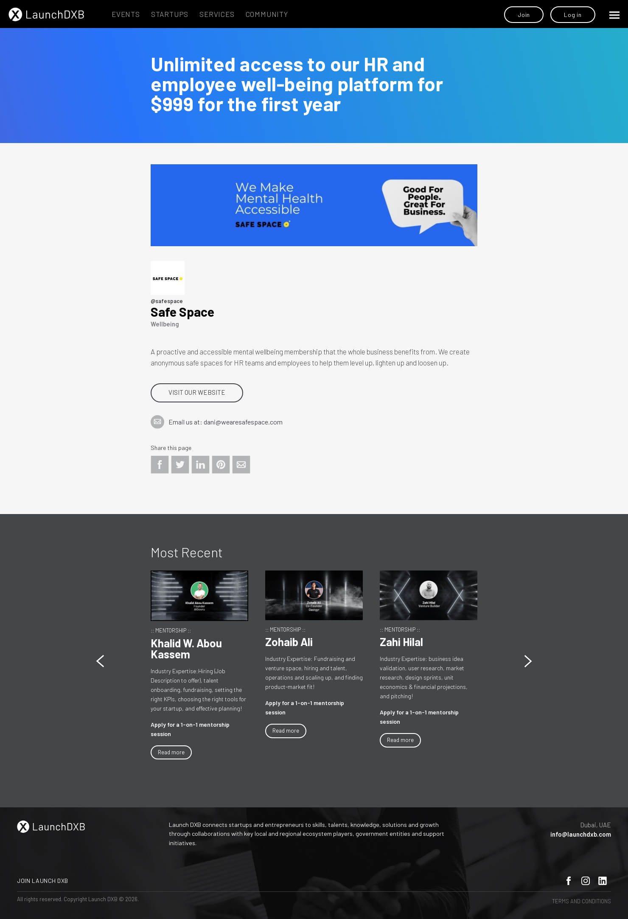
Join (524, 14)
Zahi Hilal (401, 641)
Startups (169, 14)
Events (126, 14)
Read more (171, 752)
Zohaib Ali (289, 641)
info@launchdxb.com (580, 834)
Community (267, 14)
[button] (528, 661)
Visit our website (196, 392)
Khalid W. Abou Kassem (186, 648)
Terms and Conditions (581, 901)
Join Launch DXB (42, 880)
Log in (573, 14)
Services (216, 14)
